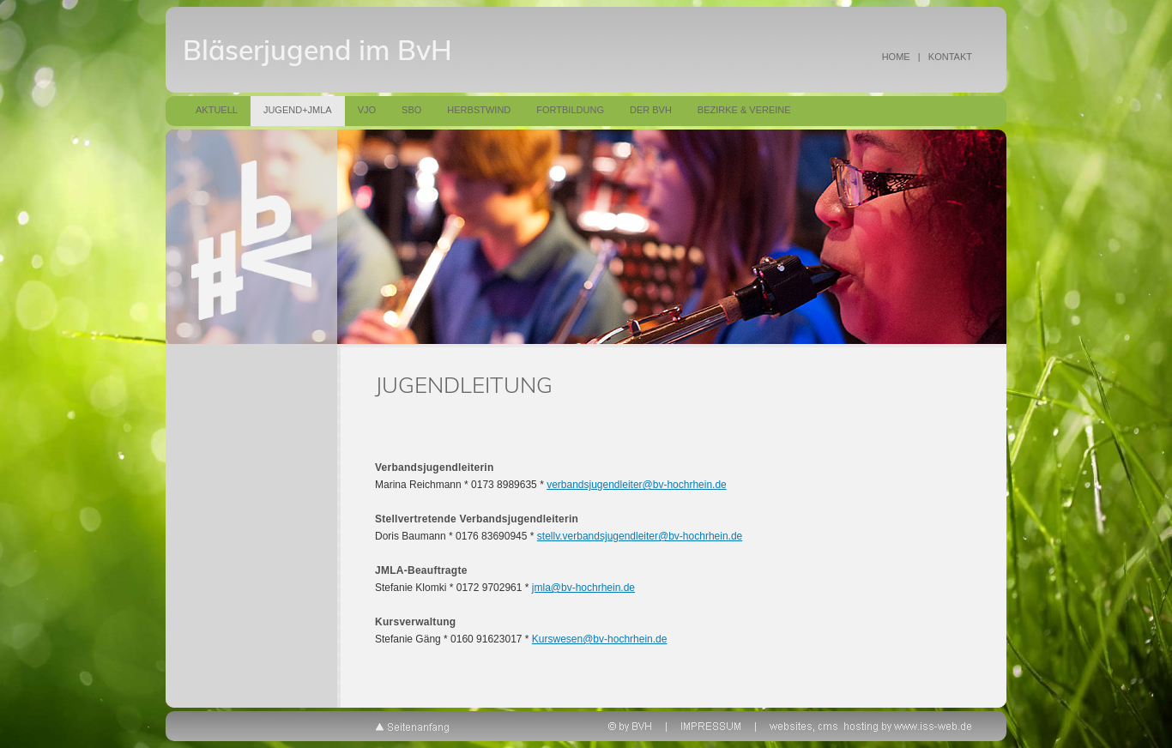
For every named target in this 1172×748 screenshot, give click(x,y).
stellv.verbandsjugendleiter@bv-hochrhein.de (639, 536)
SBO (411, 110)
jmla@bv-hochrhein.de (583, 588)
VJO (367, 110)
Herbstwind (478, 110)
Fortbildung (570, 110)
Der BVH (651, 110)
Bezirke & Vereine (744, 110)
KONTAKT (950, 56)
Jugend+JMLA (297, 110)
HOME (896, 56)
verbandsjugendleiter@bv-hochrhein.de (637, 485)
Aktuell (217, 110)
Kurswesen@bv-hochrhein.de (600, 639)
